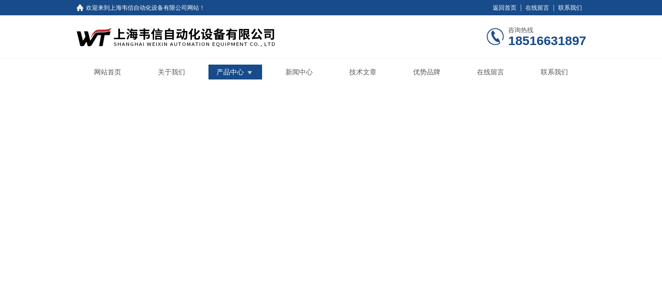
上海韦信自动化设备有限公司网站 (154, 7)
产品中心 (230, 72)
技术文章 (363, 72)
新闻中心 (299, 72)
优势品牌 (426, 72)
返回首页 (504, 7)
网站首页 (107, 72)
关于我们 (171, 72)
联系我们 (570, 7)
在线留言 (537, 7)
